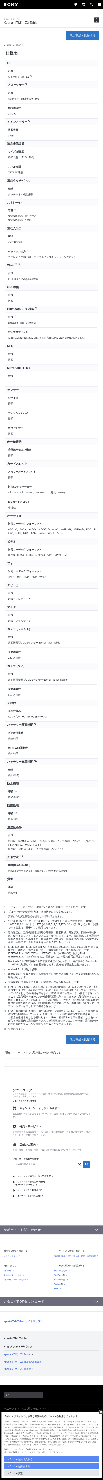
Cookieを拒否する (20, 1466)
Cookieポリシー (32, 1449)
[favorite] (76, 4)
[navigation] (96, 20)
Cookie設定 (16, 1473)
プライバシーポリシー (40, 1452)
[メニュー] (99, 4)
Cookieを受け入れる (21, 1459)
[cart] (84, 4)
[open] (91, 4)
